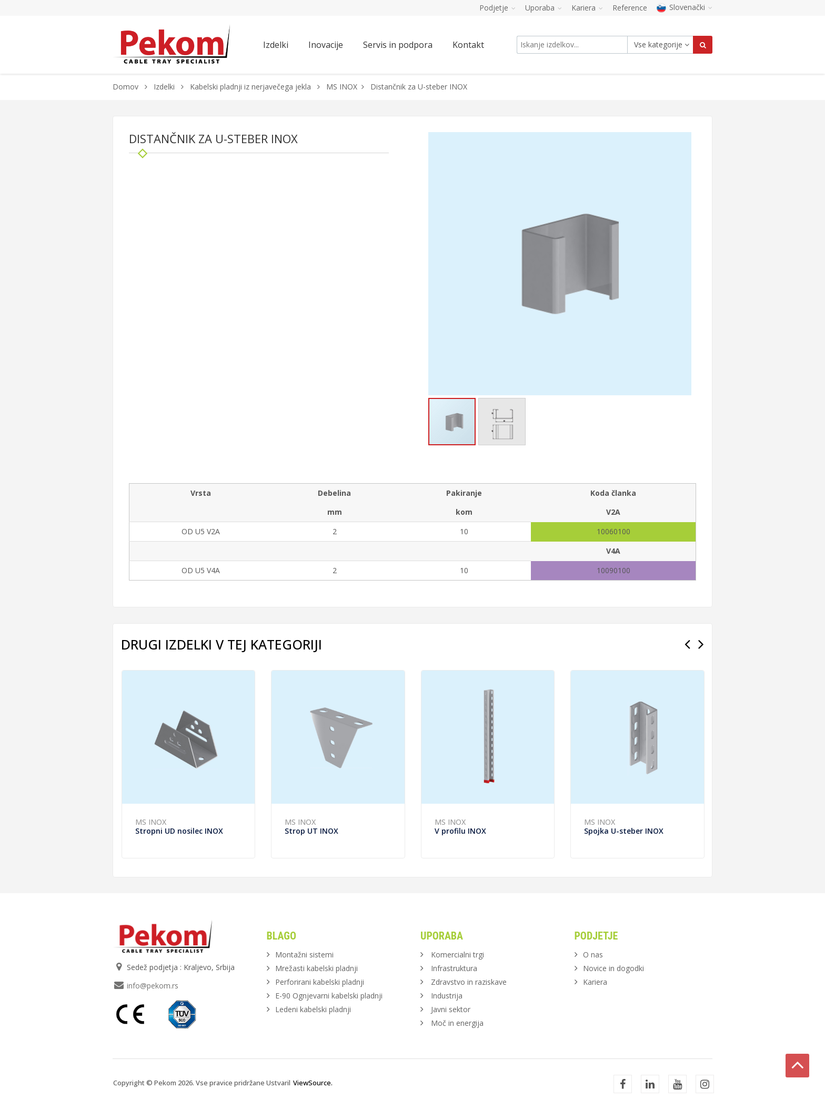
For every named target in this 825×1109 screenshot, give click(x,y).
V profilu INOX (460, 831)
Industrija (446, 996)
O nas (593, 955)
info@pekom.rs (152, 986)
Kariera (595, 982)
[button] (681, 141)
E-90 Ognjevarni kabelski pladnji (329, 996)
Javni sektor (450, 1009)
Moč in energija (457, 1023)
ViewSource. (313, 1082)
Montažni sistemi (304, 955)
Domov (125, 87)
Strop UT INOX (311, 831)
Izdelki (165, 87)
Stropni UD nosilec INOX (179, 831)
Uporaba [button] (543, 8)
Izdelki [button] (275, 45)
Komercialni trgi (457, 955)
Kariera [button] (587, 8)
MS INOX (341, 87)
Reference (629, 8)
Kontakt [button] (468, 45)
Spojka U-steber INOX (623, 831)
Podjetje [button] (497, 8)
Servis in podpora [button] (397, 45)
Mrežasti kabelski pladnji (316, 968)
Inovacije (325, 45)
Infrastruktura (454, 968)
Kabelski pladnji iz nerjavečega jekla (250, 87)
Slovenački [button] (684, 7)
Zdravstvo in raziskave (469, 982)
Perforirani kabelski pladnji (319, 982)
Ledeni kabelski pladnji (313, 1009)
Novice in (613, 968)
